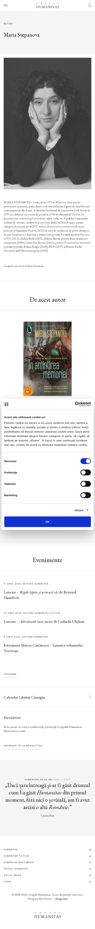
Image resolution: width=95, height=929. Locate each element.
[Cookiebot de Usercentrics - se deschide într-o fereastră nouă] (75, 404)
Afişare (79, 510)
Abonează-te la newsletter (23, 746)
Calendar (10, 674)
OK (47, 521)
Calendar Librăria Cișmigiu (24, 697)
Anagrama (61, 899)
